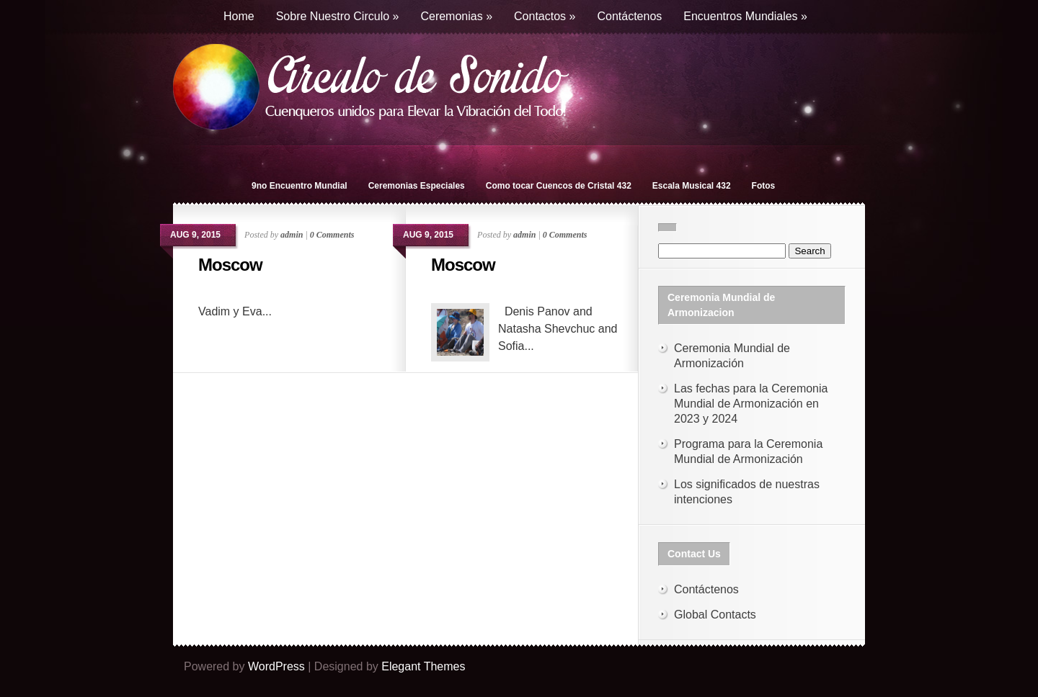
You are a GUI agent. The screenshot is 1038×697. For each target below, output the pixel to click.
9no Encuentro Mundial (299, 186)
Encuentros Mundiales (745, 16)
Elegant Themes (423, 666)
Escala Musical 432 (691, 186)
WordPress (276, 666)
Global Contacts (715, 614)
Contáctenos (629, 16)
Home (238, 16)
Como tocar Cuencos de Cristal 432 (558, 186)
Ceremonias (456, 16)
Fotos (764, 186)
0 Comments (332, 235)
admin (291, 235)
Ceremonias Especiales (416, 186)
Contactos (544, 16)
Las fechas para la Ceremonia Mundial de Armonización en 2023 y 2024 (751, 403)
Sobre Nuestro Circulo (337, 16)
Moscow (230, 264)
